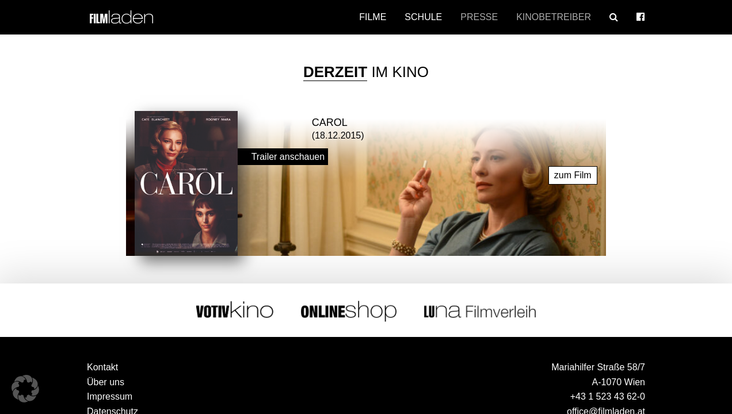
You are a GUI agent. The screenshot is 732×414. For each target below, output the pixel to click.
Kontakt (102, 364)
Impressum (109, 393)
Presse (479, 17)
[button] (25, 388)
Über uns (105, 379)
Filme (372, 17)
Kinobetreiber (553, 17)
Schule (423, 17)
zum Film (573, 172)
